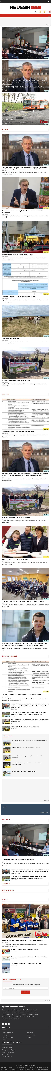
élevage (5, 129)
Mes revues (44, 12)
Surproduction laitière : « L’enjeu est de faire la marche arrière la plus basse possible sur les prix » (29, 763)
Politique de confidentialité (40, 1069)
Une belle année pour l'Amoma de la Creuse (15, 56)
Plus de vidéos (44, 812)
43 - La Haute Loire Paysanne (37, 80)
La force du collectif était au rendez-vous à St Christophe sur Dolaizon (23, 601)
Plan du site (4, 1069)
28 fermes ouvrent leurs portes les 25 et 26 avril (16, 380)
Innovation (6, 883)
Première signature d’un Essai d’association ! (15, 559)
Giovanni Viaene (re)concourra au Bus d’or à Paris (17, 122)
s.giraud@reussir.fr (7, 1047)
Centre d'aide (13, 1069)
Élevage (20, 82)
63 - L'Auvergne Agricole (9, 82)
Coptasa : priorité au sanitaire (11, 338)
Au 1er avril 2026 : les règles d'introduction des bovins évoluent (26, 747)
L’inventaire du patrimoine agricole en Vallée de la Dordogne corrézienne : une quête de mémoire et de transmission (28, 713)
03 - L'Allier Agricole (8, 80)
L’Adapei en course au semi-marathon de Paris (24, 949)
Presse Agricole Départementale (39, 1067)
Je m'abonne (40, 12)
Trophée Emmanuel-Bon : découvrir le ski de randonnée (27, 963)
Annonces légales (35, 12)
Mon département (8, 1032)
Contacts (11, 1067)
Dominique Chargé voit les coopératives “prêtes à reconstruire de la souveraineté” (22, 212)
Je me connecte (49, 12)
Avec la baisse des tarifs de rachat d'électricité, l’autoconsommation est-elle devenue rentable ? (29, 741)
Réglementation (7, 84)
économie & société (9, 656)
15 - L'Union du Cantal (21, 80)
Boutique (3, 1067)
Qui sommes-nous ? (22, 1067)
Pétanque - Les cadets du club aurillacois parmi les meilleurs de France (23, 940)
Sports (5, 899)
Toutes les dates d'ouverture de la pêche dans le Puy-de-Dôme (29, 957)
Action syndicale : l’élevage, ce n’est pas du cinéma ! (17, 255)
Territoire (26, 53)
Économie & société (35, 82)
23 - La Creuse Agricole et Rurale (12, 53)
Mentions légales (25, 1069)
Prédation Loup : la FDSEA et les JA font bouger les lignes (19, 297)
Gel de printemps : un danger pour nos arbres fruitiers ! (18, 432)
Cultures (25, 82)
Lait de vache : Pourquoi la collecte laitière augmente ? (24, 771)
